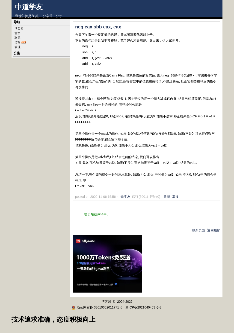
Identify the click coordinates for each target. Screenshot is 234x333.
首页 (18, 33)
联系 (18, 38)
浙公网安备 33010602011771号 (96, 307)
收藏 (167, 197)
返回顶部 (213, 230)
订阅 (18, 42)
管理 (18, 47)
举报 (175, 197)
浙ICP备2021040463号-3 (143, 307)
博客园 (19, 28)
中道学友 (29, 7)
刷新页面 (198, 230)
